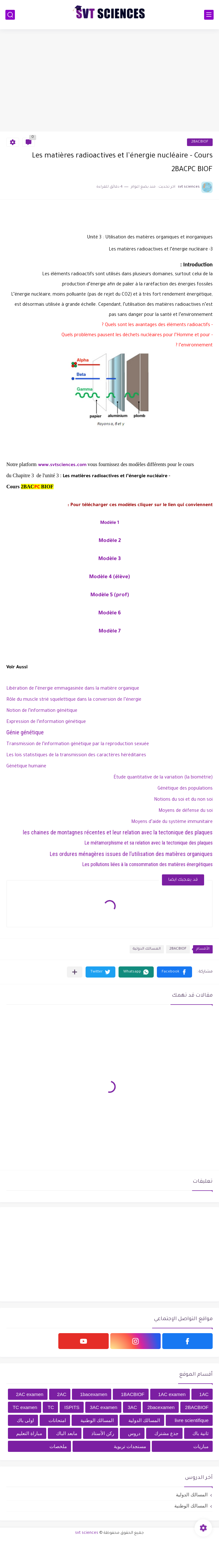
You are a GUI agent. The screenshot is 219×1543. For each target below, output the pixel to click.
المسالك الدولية (147, 949)
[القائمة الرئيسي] (209, 15)
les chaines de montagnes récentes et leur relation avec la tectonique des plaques (118, 832)
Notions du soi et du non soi (183, 800)
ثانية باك (200, 1433)
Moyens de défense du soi (185, 811)
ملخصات (58, 1446)
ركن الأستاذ (102, 1433)
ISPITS (72, 1407)
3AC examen (103, 1407)
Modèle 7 (110, 631)
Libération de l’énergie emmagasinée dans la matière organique (72, 688)
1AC (204, 1394)
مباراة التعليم (29, 1433)
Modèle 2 (110, 541)
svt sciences (86, 1533)
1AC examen (172, 1394)
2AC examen (29, 1394)
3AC (132, 1407)
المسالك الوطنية (97, 1420)
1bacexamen (93, 1394)
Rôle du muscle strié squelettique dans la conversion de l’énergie (73, 700)
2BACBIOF (200, 142)
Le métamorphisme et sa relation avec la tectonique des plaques (148, 843)
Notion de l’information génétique (41, 711)
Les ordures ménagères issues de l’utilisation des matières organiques (131, 854)
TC (51, 1407)
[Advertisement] (109, 80)
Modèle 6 (109, 613)
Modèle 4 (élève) (109, 577)
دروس (134, 1433)
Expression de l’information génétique (46, 722)
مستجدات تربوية (130, 1446)
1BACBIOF (133, 1394)
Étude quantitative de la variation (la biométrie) (163, 777)
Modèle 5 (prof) (109, 595)
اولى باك (25, 1420)
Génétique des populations (185, 789)
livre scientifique (192, 1420)
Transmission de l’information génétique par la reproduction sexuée (77, 744)
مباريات (201, 1446)
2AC (61, 1394)
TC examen (25, 1407)
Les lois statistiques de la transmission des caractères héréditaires (76, 755)
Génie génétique (25, 732)
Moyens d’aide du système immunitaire (172, 822)
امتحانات (57, 1420)
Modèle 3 (109, 559)
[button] (174, 972)
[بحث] (10, 15)
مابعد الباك (66, 1433)
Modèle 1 (109, 523)
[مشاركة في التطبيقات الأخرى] (74, 972)
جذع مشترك (166, 1433)
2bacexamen (161, 1407)
